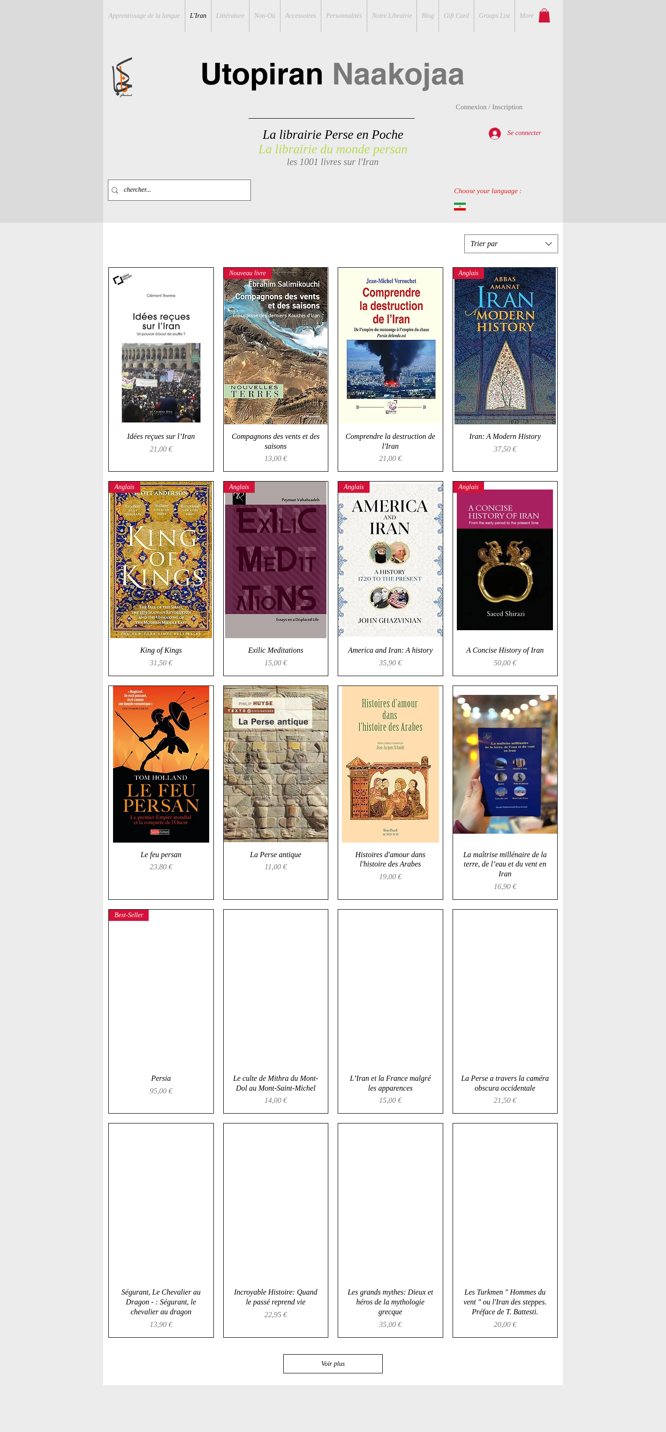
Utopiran (332, 73)
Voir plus (333, 1363)
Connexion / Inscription (489, 107)
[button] (544, 15)
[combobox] (511, 243)
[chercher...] (177, 190)
